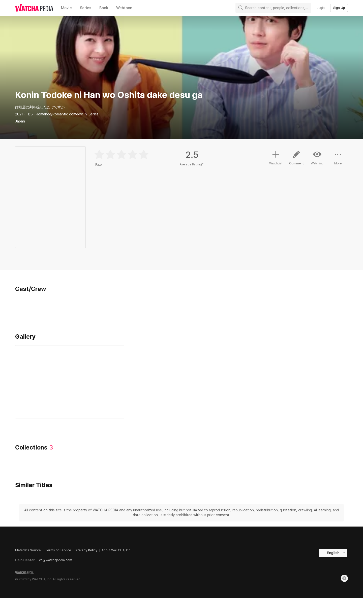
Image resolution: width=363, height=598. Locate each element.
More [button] (338, 159)
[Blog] (344, 578)
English (333, 553)
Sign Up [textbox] (339, 8)
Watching (317, 157)
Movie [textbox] (66, 8)
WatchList (275, 157)
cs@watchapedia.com (55, 560)
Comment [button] (296, 159)
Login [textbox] (321, 8)
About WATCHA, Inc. (116, 550)
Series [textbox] (85, 8)
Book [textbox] (103, 8)
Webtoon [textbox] (124, 8)
